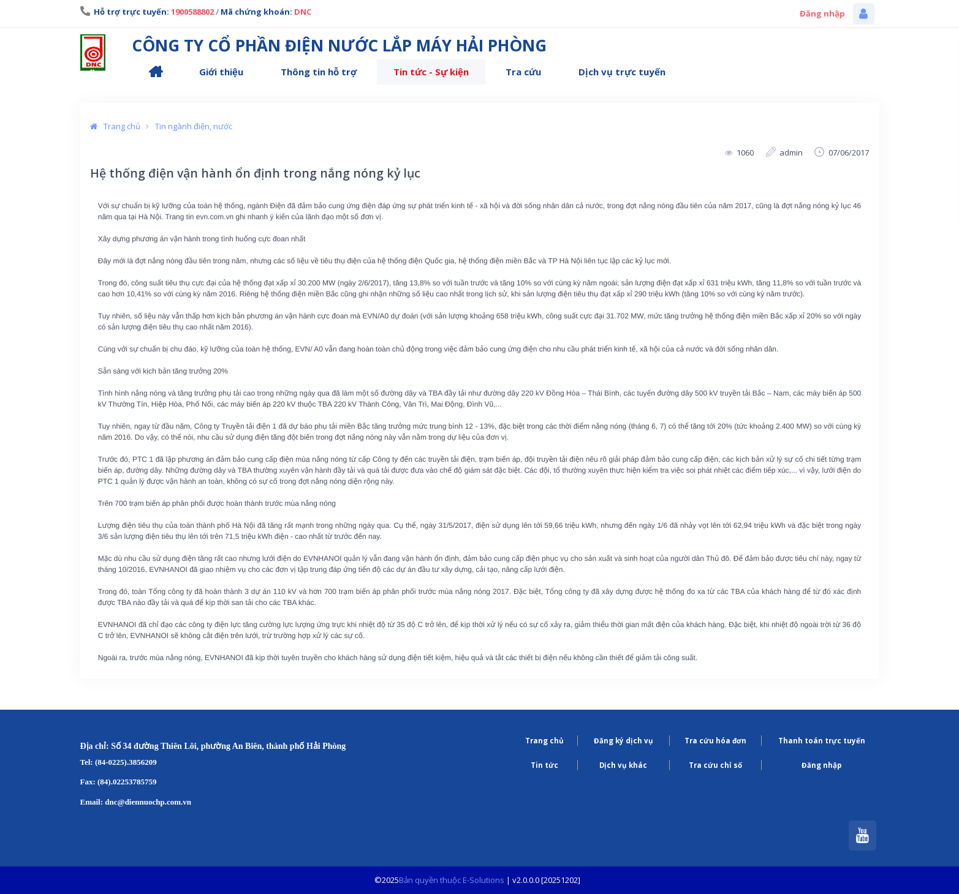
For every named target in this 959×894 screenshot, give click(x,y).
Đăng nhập (822, 13)
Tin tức (544, 765)
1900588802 (192, 11)
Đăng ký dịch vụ (623, 740)
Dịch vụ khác (623, 765)
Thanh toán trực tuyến (821, 740)
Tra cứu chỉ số (715, 765)
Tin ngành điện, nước (193, 126)
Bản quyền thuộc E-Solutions (451, 879)
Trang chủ (120, 126)
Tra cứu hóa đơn (715, 740)
